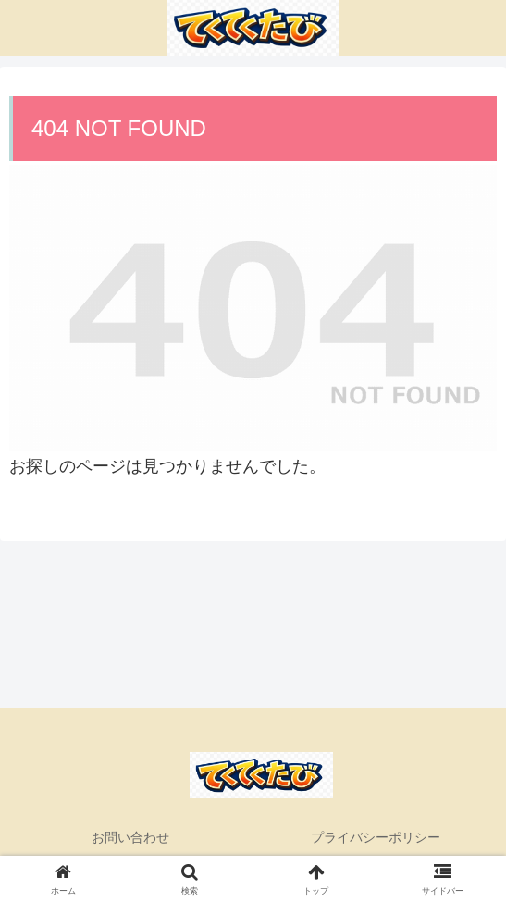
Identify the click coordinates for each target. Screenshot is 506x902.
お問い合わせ (130, 837)
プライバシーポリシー (375, 837)
